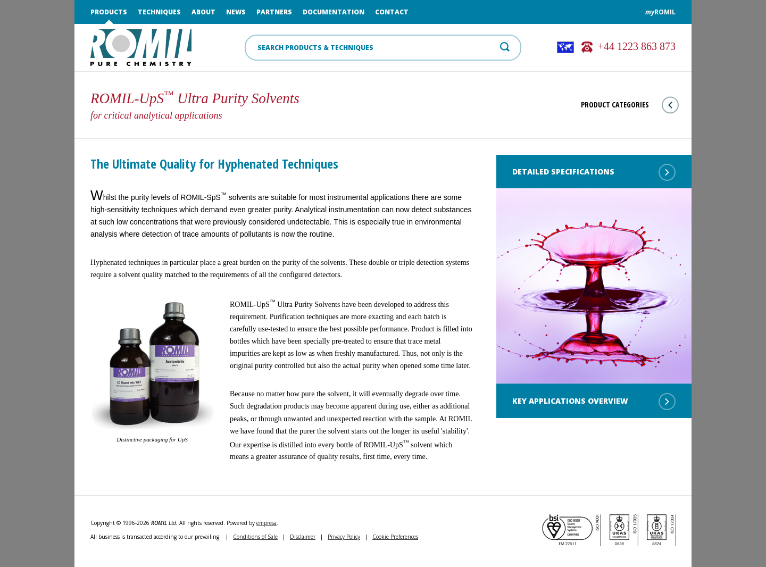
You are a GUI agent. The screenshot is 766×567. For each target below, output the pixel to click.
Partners (274, 11)
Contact (392, 11)
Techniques (159, 11)
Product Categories (630, 105)
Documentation (333, 11)
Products (108, 11)
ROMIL (660, 11)
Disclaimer (302, 536)
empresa (266, 523)
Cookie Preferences (395, 536)
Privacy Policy (344, 536)
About (203, 11)
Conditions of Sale (255, 536)
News (236, 11)
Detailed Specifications (594, 172)
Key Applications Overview (594, 401)
